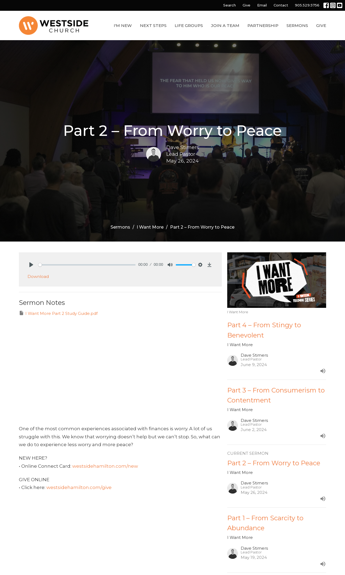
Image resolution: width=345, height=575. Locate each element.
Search (229, 5)
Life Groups (189, 25)
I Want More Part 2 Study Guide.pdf (58, 313)
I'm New (123, 25)
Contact (281, 5)
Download (38, 276)
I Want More (150, 227)
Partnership (262, 25)
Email (262, 5)
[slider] (87, 264)
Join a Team (225, 25)
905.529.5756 (307, 5)
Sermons (297, 25)
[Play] (31, 264)
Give (246, 5)
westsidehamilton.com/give (79, 487)
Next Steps (153, 25)
